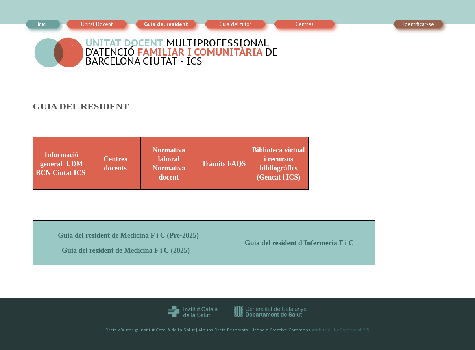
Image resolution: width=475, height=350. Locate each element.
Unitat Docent (97, 24)
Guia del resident (166, 24)
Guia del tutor (235, 24)
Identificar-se (418, 24)
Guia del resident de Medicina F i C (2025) (126, 250)
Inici (41, 24)
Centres (305, 24)
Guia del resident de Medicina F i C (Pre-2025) (128, 235)
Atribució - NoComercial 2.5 (341, 330)
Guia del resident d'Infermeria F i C (300, 243)
